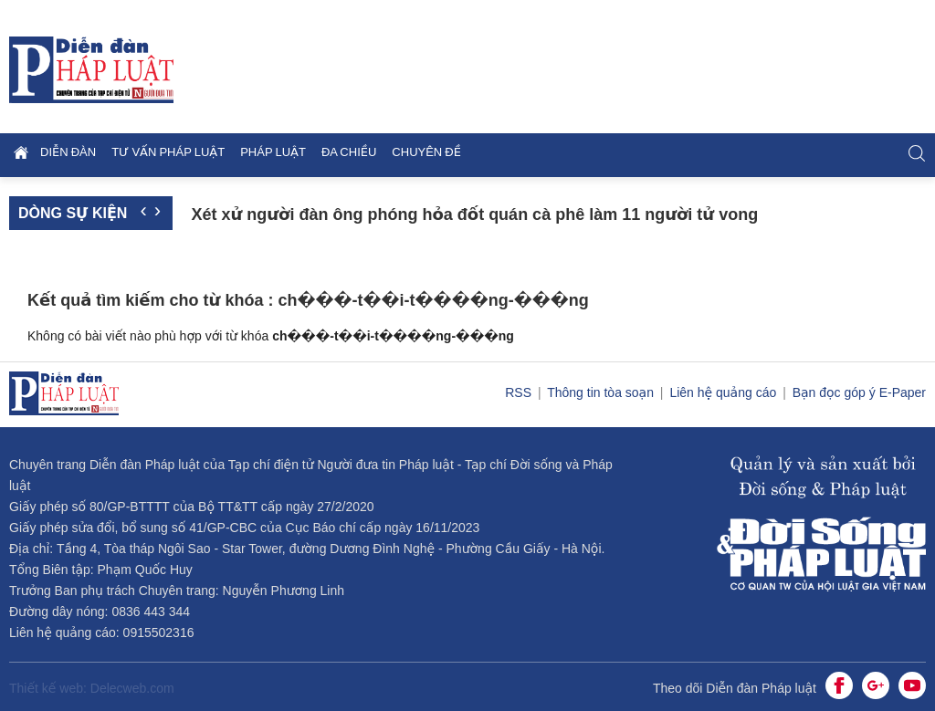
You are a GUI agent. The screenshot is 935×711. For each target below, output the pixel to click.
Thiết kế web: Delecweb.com (91, 688)
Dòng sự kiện (72, 213)
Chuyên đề (426, 152)
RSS (520, 392)
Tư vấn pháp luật (168, 152)
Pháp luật (273, 152)
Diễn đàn (68, 152)
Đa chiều (348, 152)
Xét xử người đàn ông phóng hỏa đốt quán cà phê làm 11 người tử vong (474, 214)
